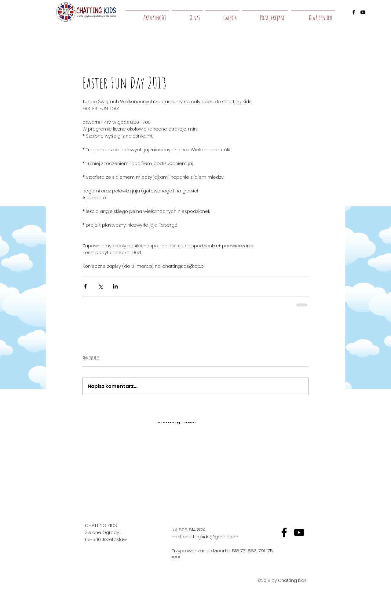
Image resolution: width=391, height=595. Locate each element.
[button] (187, 15)
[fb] (284, 532)
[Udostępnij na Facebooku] (85, 286)
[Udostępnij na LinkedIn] (115, 286)
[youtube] (363, 12)
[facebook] (354, 12)
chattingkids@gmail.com (210, 536)
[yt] (299, 532)
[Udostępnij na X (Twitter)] (100, 286)
